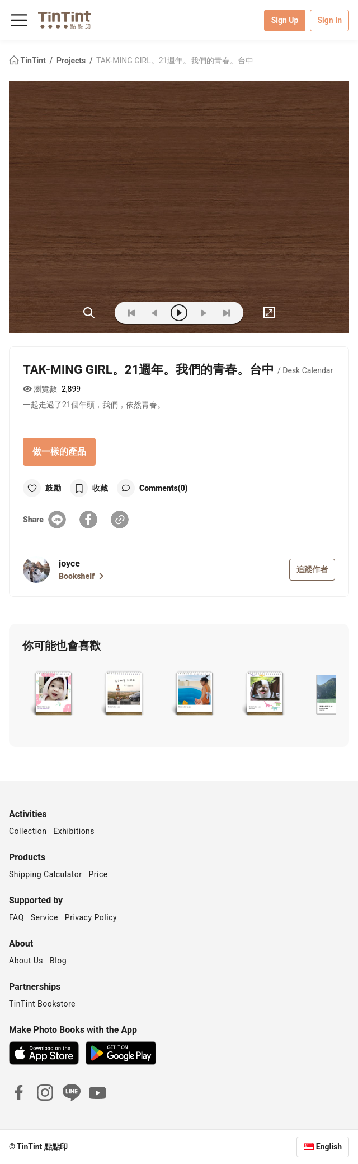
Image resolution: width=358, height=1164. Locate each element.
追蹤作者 (312, 569)
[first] (131, 312)
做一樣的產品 (59, 451)
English (329, 1146)
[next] (203, 312)
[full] (269, 313)
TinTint (28, 60)
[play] (179, 313)
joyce (69, 563)
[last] (226, 312)
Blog (58, 960)
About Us (26, 960)
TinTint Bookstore (42, 1003)
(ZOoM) (89, 313)
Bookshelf (81, 576)
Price (98, 874)
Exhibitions (74, 831)
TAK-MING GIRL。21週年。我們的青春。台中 (174, 60)
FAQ (16, 917)
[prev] (155, 312)
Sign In (329, 20)
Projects (72, 60)
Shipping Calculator (45, 874)
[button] (53, 694)
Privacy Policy (91, 917)
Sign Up (285, 20)
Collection (27, 831)
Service (44, 917)
